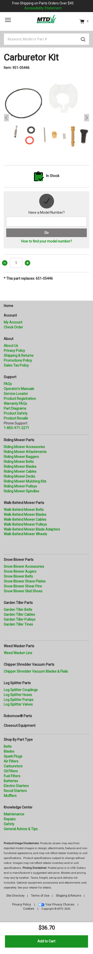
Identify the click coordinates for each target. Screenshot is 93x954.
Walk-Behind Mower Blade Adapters (32, 529)
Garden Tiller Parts (18, 603)
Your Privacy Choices (59, 904)
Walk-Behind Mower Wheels (25, 534)
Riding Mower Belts (19, 462)
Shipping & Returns (18, 355)
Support (10, 377)
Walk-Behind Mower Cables (25, 519)
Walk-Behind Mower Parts (24, 503)
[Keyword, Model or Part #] (46, 39)
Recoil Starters (15, 791)
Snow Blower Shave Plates (25, 581)
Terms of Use (40, 895)
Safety (9, 824)
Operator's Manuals (19, 389)
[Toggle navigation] (8, 20)
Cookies (28, 908)
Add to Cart (46, 941)
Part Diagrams (15, 408)
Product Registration (20, 399)
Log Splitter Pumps (18, 700)
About (8, 339)
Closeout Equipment (19, 726)
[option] (46, 117)
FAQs (8, 384)
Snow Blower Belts (18, 576)
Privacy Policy (14, 351)
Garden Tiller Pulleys (19, 619)
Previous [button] (6, 117)
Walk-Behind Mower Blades (25, 515)
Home (8, 306)
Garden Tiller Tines (18, 624)
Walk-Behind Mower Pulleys (25, 524)
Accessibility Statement (43, 8)
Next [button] (86, 117)
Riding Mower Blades (20, 467)
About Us (11, 346)
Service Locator (16, 394)
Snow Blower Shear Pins (23, 586)
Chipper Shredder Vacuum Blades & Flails (36, 671)
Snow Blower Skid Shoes (23, 591)
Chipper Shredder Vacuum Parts (29, 664)
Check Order (13, 327)
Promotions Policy (18, 360)
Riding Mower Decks (19, 476)
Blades (9, 751)
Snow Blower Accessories (24, 566)
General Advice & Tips (21, 829)
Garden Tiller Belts (18, 610)
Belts (8, 746)
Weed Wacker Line (18, 653)
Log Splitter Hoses (18, 695)
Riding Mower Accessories (24, 447)
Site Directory (15, 895)
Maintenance (14, 814)
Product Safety (16, 413)
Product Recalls (16, 418)
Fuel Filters (12, 776)
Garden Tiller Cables (19, 614)
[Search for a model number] (46, 221)
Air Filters (11, 761)
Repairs (10, 819)
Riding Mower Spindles (21, 491)
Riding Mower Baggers (21, 457)
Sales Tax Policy (16, 365)
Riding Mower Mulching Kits (25, 481)
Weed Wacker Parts (19, 646)
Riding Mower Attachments (25, 452)
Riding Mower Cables (20, 471)
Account (10, 315)
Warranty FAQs (15, 403)
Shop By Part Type (18, 740)
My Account (13, 322)
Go (46, 233)
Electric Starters (16, 786)
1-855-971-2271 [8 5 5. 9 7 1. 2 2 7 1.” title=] (16, 428)
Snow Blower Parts (18, 560)
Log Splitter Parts (17, 683)
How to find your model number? (46, 241)
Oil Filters (11, 771)
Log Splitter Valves (18, 704)
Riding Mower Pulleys (20, 486)
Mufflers (10, 796)
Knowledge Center (18, 807)
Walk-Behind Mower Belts (24, 510)
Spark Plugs (13, 756)
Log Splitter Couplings (21, 690)
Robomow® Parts (18, 716)
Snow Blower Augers (20, 571)
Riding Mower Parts (19, 440)
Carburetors (13, 766)
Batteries (11, 781)
